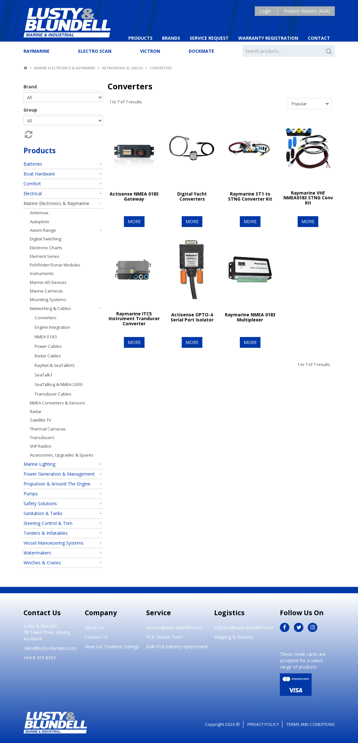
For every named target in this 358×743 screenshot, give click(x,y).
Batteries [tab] (33, 164)
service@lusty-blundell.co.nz (174, 627)
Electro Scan (94, 51)
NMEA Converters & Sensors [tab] (57, 403)
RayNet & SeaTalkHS (55, 365)
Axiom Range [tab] (43, 230)
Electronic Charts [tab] (46, 248)
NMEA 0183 (46, 337)
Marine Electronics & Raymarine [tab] (56, 203)
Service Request (209, 38)
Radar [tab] (36, 411)
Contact (319, 38)
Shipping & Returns (233, 637)
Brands (171, 38)
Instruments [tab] (42, 273)
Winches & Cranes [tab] (42, 563)
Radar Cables (48, 356)
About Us (94, 627)
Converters (46, 317)
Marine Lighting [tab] (39, 464)
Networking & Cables (122, 67)
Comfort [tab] (32, 184)
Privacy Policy (263, 724)
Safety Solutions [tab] (40, 503)
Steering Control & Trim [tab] (48, 523)
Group (30, 110)
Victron (150, 51)
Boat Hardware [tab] (39, 174)
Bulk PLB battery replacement (177, 646)
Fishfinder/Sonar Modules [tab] (55, 265)
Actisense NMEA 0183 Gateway (134, 196)
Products (140, 38)
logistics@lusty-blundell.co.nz (243, 627)
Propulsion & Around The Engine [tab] (57, 484)
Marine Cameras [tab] (46, 291)
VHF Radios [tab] (40, 446)
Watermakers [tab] (37, 553)
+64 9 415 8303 (40, 658)
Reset (28, 134)
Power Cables (48, 346)
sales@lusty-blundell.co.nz (50, 648)
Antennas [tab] (39, 213)
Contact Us (96, 637)
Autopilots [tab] (39, 221)
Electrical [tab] (33, 193)
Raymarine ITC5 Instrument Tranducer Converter (134, 319)
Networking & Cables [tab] (50, 308)
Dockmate (201, 51)
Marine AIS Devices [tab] (48, 282)
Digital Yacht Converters (192, 196)
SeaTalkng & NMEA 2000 (59, 384)
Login (265, 11)
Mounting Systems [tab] (48, 299)
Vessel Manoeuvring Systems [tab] (54, 543)
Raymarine (37, 51)
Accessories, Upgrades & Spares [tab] (61, 455)
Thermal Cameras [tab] (48, 429)
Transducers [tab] (42, 437)
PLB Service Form (164, 637)
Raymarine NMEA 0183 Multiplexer (250, 317)
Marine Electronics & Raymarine (64, 67)
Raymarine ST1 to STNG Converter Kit (250, 196)
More (134, 221)
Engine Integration (52, 327)
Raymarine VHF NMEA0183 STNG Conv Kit (308, 198)
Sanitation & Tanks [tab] (43, 513)
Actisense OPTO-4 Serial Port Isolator (192, 317)
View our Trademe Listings (112, 646)
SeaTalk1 (44, 375)
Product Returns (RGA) (307, 11)
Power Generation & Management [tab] (59, 474)
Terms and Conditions (311, 724)
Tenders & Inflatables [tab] (46, 533)
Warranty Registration (268, 38)
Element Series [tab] (44, 256)
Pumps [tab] (31, 494)
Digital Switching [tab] (45, 239)
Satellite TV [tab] (40, 420)
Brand (30, 87)
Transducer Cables (53, 394)
